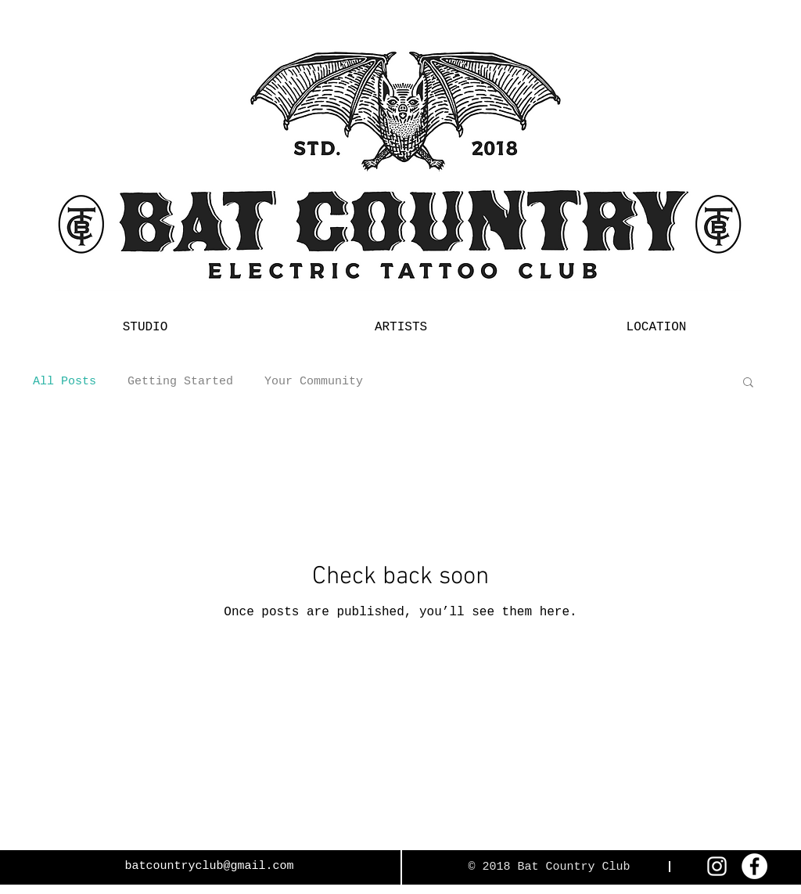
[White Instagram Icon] (717, 866)
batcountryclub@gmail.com (208, 866)
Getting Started (180, 381)
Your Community (313, 381)
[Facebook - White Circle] (754, 866)
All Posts (64, 381)
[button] (748, 383)
